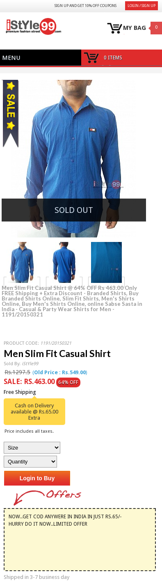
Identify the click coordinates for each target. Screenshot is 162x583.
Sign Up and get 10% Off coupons (85, 6)
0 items (113, 58)
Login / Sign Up (141, 6)
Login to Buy (37, 478)
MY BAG (134, 28)
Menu (11, 57)
